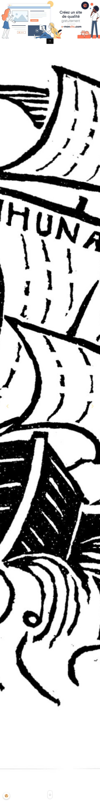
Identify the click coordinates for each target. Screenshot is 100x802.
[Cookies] (6, 795)
